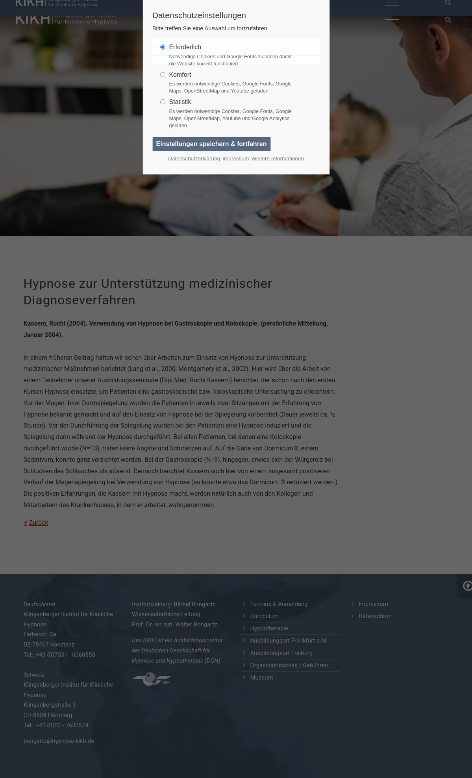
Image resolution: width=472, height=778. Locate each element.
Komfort (232, 83)
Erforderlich (232, 55)
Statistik (232, 113)
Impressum (235, 158)
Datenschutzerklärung (194, 158)
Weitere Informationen (277, 158)
